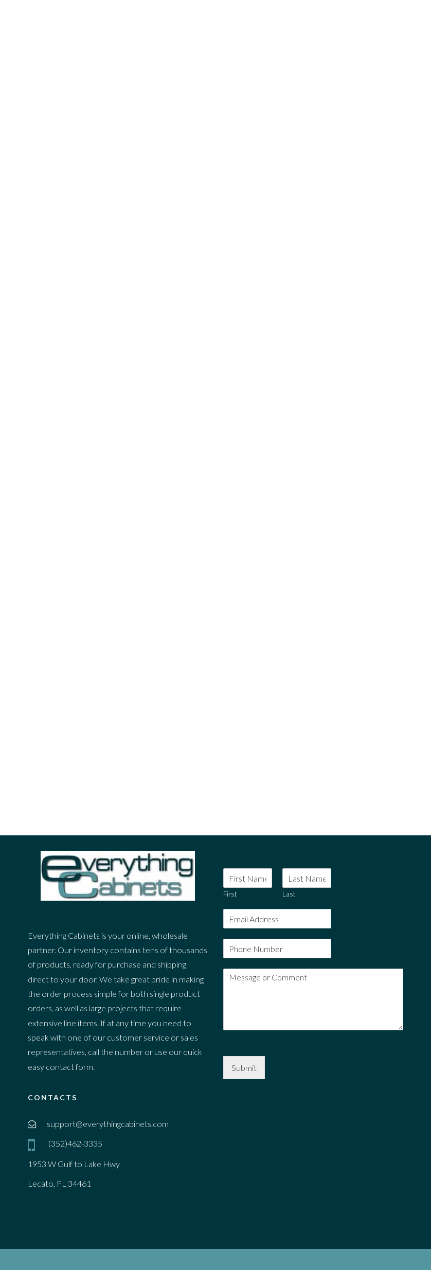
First (230, 894)
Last (288, 894)
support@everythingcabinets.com (108, 1124)
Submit (244, 1067)
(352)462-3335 (74, 1143)
